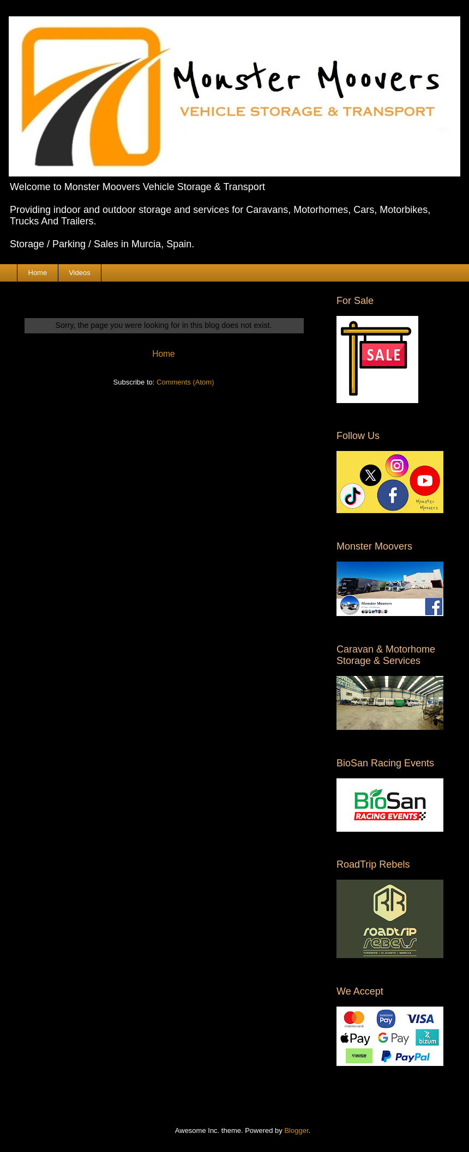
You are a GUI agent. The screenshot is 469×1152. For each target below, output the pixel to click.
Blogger (296, 1130)
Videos (80, 273)
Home (37, 273)
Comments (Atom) (185, 382)
